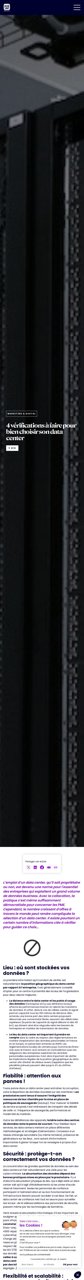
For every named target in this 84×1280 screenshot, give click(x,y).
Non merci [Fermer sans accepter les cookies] (27, 1264)
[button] (77, 7)
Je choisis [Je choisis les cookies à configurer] (48, 1264)
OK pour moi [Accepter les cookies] (70, 1264)
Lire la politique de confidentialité (35, 1254)
